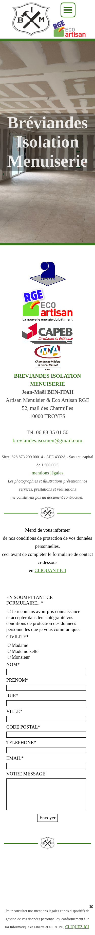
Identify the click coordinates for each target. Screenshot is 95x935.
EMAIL (15, 758)
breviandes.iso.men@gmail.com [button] (47, 440)
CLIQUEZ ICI (77, 927)
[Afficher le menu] (68, 10)
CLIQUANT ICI (50, 570)
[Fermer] (91, 907)
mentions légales (47, 472)
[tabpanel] (47, 436)
